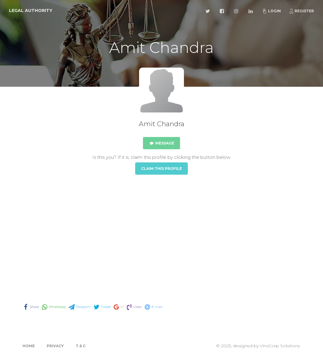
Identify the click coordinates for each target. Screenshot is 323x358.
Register (301, 11)
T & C (81, 346)
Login (271, 11)
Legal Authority (30, 10)
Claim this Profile (161, 168)
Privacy (55, 346)
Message (161, 143)
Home (28, 346)
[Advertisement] (161, 231)
